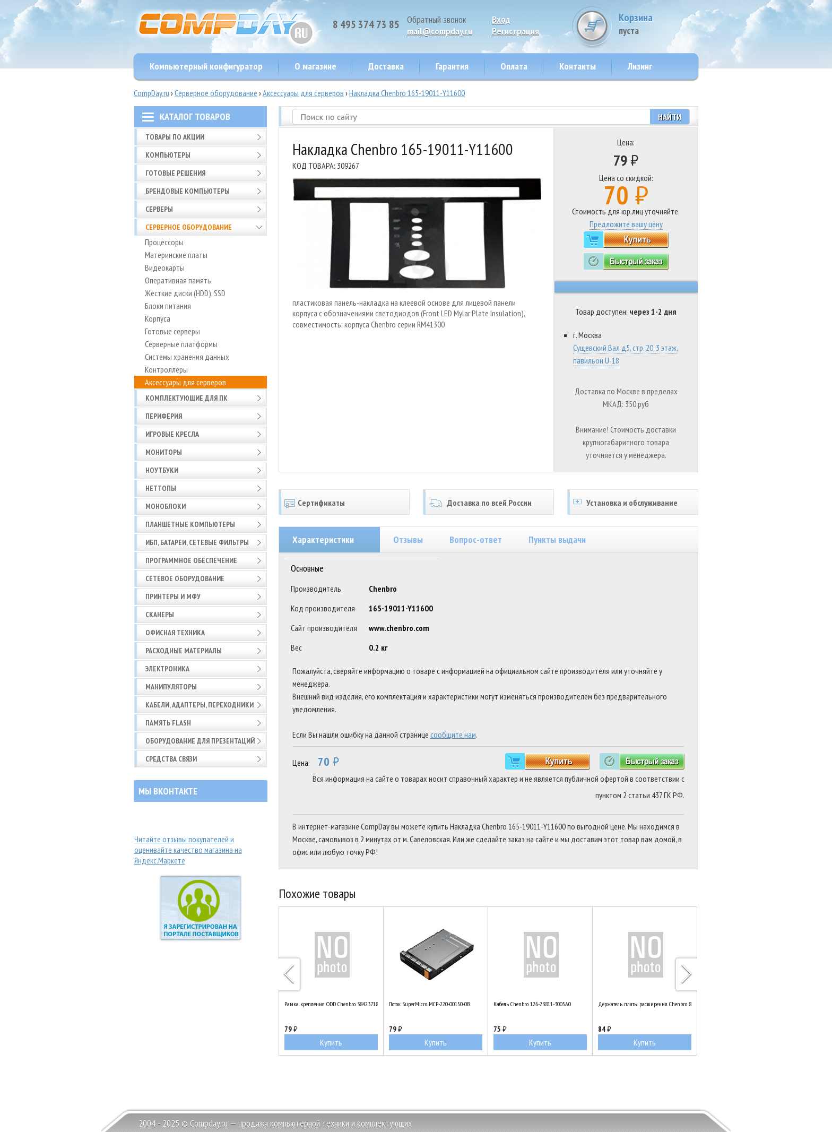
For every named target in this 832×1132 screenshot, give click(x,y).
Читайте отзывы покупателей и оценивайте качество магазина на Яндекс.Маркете (188, 850)
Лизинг (640, 66)
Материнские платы (176, 254)
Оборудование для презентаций (200, 741)
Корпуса (157, 318)
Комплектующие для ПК (186, 398)
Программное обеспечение (191, 560)
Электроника (167, 668)
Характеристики (323, 539)
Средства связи (171, 759)
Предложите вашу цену (626, 224)
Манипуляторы (171, 687)
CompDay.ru (151, 93)
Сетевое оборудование (184, 578)
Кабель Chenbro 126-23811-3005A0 (532, 1004)
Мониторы (163, 452)
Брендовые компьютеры (187, 191)
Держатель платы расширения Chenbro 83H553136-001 (644, 1004)
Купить (331, 1042)
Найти (669, 116)
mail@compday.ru (439, 31)
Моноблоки (165, 506)
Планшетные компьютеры (190, 524)
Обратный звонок (436, 19)
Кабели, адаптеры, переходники (199, 705)
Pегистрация (515, 31)
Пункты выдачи (557, 539)
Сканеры (159, 614)
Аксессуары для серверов (303, 93)
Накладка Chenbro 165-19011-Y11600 (407, 93)
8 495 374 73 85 (366, 24)
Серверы (159, 209)
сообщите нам (453, 734)
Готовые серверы (172, 331)
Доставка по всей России (489, 502)
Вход (501, 19)
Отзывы (408, 539)
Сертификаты (321, 502)
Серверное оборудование (216, 93)
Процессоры (164, 242)
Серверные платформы (181, 344)
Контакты (577, 66)
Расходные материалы (183, 650)
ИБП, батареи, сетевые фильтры (197, 542)
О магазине (315, 66)
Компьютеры (167, 155)
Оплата (513, 66)
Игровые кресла (172, 434)
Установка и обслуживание (632, 502)
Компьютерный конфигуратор (206, 66)
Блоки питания (168, 305)
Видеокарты (165, 267)
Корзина (658, 24)
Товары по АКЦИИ (174, 137)
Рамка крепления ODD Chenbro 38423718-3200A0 (331, 1004)
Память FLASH (168, 723)
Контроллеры (166, 369)
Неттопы (160, 488)
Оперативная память (178, 280)
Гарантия (452, 66)
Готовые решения (175, 173)
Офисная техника (175, 632)
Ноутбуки (161, 470)
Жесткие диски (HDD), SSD (185, 293)
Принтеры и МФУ (173, 596)
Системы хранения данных (187, 356)
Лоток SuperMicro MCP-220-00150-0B (429, 1004)
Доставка (386, 66)
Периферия (163, 416)
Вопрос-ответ (475, 539)
